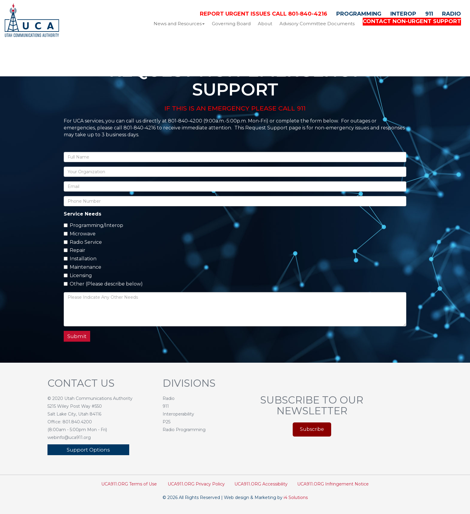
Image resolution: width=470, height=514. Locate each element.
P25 (166, 422)
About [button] (265, 23)
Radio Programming (184, 429)
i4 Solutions (296, 497)
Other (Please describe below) (103, 284)
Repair (74, 250)
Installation (80, 259)
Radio (451, 14)
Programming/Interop (93, 225)
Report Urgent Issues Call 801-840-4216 (263, 14)
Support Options (88, 450)
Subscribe (312, 429)
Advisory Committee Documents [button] (317, 23)
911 (429, 14)
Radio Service (83, 242)
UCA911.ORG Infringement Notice (333, 484)
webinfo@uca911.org (69, 437)
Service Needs (82, 214)
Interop (403, 14)
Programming (358, 14)
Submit (77, 336)
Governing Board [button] (231, 23)
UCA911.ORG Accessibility (261, 484)
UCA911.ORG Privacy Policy (196, 484)
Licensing (78, 275)
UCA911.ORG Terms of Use (129, 484)
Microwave (80, 234)
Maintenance (82, 267)
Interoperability (178, 414)
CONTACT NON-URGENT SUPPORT (412, 21)
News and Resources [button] (179, 23)
